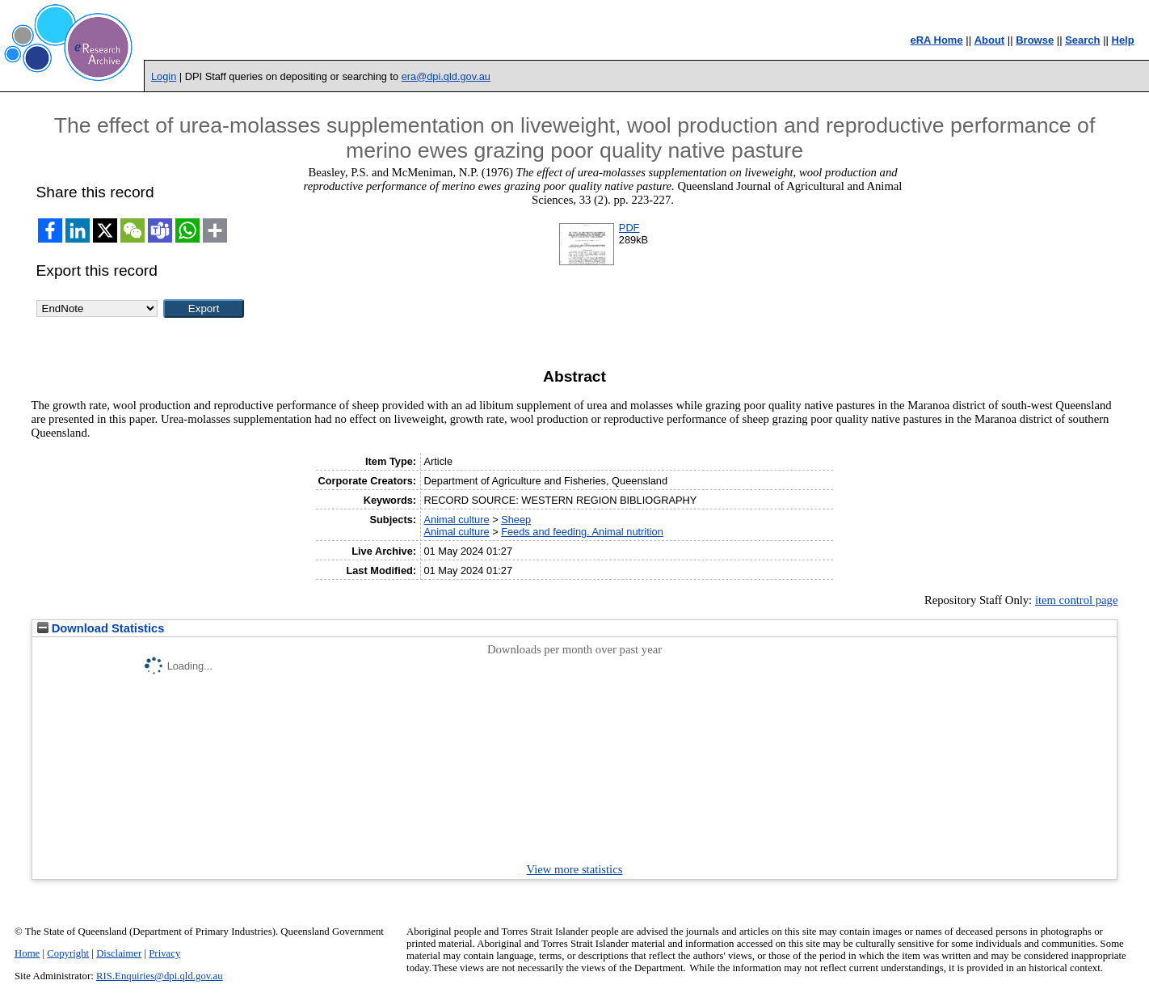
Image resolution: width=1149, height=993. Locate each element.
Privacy (164, 953)
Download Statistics (101, 628)
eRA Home (936, 40)
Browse (1035, 40)
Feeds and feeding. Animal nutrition (582, 532)
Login (163, 76)
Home (27, 953)
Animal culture (456, 519)
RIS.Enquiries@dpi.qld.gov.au (159, 976)
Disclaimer (118, 953)
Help (1123, 40)
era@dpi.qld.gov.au (446, 76)
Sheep (516, 519)
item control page (1076, 600)
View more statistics (575, 869)
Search (1082, 40)
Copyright (68, 953)
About (989, 40)
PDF (629, 228)
